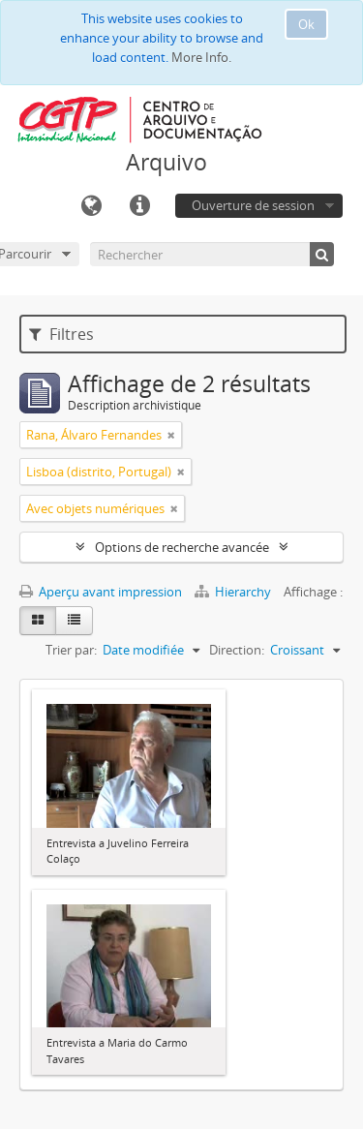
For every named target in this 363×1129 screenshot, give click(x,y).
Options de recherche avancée (182, 547)
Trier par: (71, 649)
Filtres (61, 334)
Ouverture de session (253, 205)
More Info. (201, 57)
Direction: (236, 649)
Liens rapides (139, 206)
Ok (306, 24)
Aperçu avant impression (100, 591)
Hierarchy (234, 591)
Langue (91, 206)
